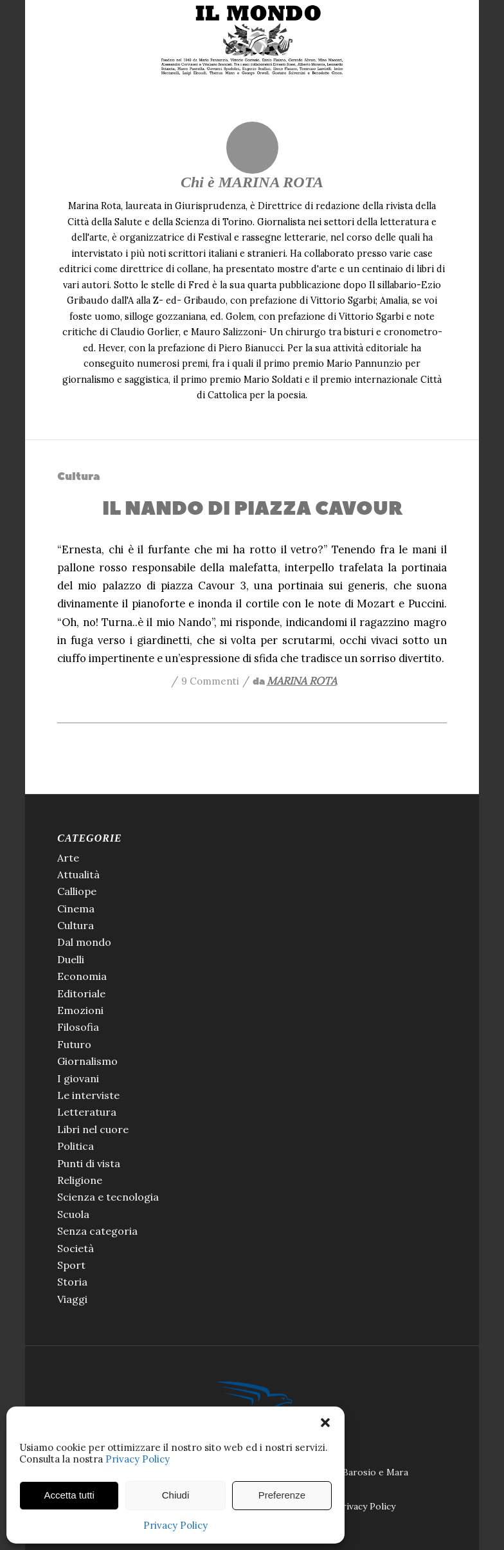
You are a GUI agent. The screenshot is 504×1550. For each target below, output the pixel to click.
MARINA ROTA (302, 680)
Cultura (78, 476)
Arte (68, 857)
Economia (82, 976)
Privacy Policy (137, 1459)
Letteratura (86, 1111)
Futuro (74, 1044)
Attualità (78, 874)
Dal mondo (84, 942)
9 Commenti (210, 681)
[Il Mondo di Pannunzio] (252, 40)
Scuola (73, 1214)
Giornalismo (87, 1061)
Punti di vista (88, 1163)
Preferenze (281, 1495)
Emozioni (80, 1010)
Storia (72, 1281)
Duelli (70, 959)
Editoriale (81, 993)
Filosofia (78, 1026)
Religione (79, 1180)
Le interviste (88, 1095)
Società (75, 1248)
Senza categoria (97, 1230)
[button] (325, 1422)
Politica (75, 1145)
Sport (71, 1265)
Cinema (75, 908)
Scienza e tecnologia (108, 1196)
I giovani (78, 1078)
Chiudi (176, 1495)
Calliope (76, 891)
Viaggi (72, 1299)
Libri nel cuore (93, 1129)
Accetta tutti (69, 1495)
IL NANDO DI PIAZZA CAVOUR (252, 508)
